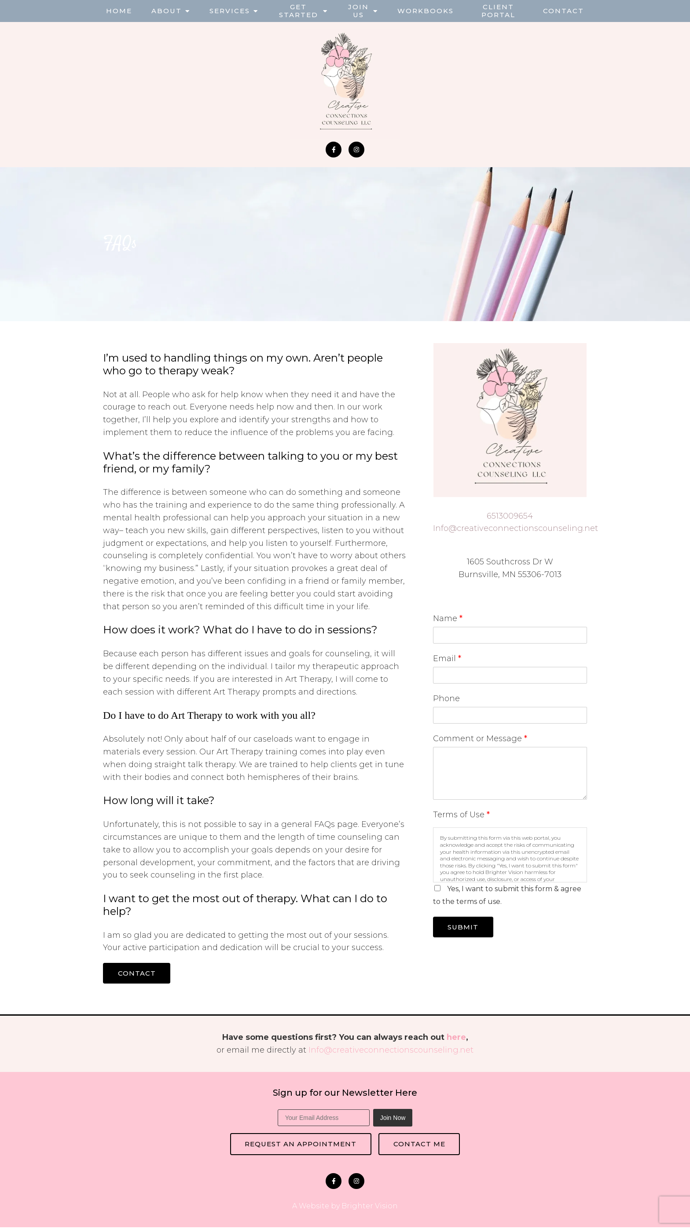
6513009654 (510, 516)
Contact (563, 11)
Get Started (298, 11)
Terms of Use (461, 814)
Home (119, 11)
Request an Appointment (299, 1145)
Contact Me (421, 1145)
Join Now (393, 1118)
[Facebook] (333, 149)
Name (447, 618)
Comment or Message (480, 738)
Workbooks (425, 11)
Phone (446, 698)
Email (447, 658)
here (456, 1038)
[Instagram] (356, 149)
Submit (464, 927)
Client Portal (498, 11)
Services (229, 11)
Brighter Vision (369, 1207)
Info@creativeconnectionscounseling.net (515, 528)
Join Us (358, 11)
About (166, 11)
